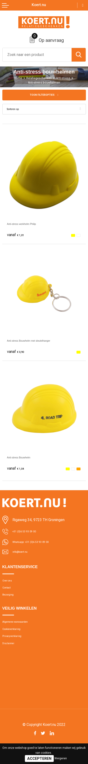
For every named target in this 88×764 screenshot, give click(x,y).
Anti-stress (65, 78)
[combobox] (37, 55)
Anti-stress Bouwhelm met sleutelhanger (40, 342)
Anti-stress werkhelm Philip (29, 225)
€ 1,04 (17, 470)
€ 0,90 (17, 353)
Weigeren (60, 758)
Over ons (9, 584)
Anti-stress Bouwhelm (25, 459)
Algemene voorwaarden (20, 631)
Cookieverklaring (15, 640)
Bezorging (10, 602)
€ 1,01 (17, 236)
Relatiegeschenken (38, 78)
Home (14, 78)
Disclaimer (10, 658)
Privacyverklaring (15, 649)
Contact (8, 593)
